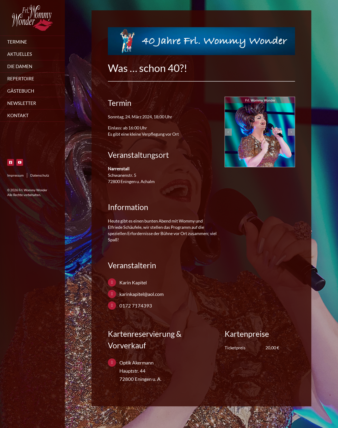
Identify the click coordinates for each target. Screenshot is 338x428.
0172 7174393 (135, 305)
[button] (228, 132)
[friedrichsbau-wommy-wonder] (260, 132)
